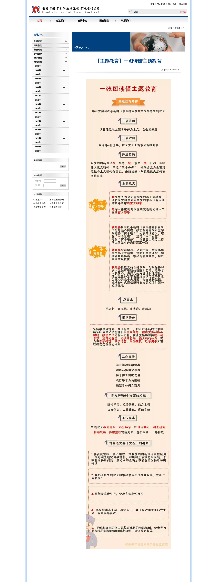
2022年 (38, 142)
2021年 (38, 138)
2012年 (38, 100)
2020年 (38, 134)
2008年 (38, 83)
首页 (153, 4)
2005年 (38, 70)
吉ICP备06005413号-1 (145, 568)
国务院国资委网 (57, 199)
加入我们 (172, 4)
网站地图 (183, 4)
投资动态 (38, 49)
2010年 (38, 91)
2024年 (38, 151)
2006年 (38, 74)
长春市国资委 (39, 207)
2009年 (38, 87)
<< (66, 41)
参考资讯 (38, 54)
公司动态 (38, 41)
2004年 (38, 66)
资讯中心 (178, 28)
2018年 (38, 125)
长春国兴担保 (56, 207)
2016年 (38, 117)
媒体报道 (38, 58)
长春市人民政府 (57, 203)
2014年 (38, 108)
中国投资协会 (39, 203)
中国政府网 (38, 199)
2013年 (38, 104)
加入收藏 (161, 4)
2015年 (38, 113)
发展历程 (38, 62)
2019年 (38, 130)
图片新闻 (38, 45)
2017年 (38, 121)
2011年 (38, 96)
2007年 (38, 79)
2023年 (38, 147)
